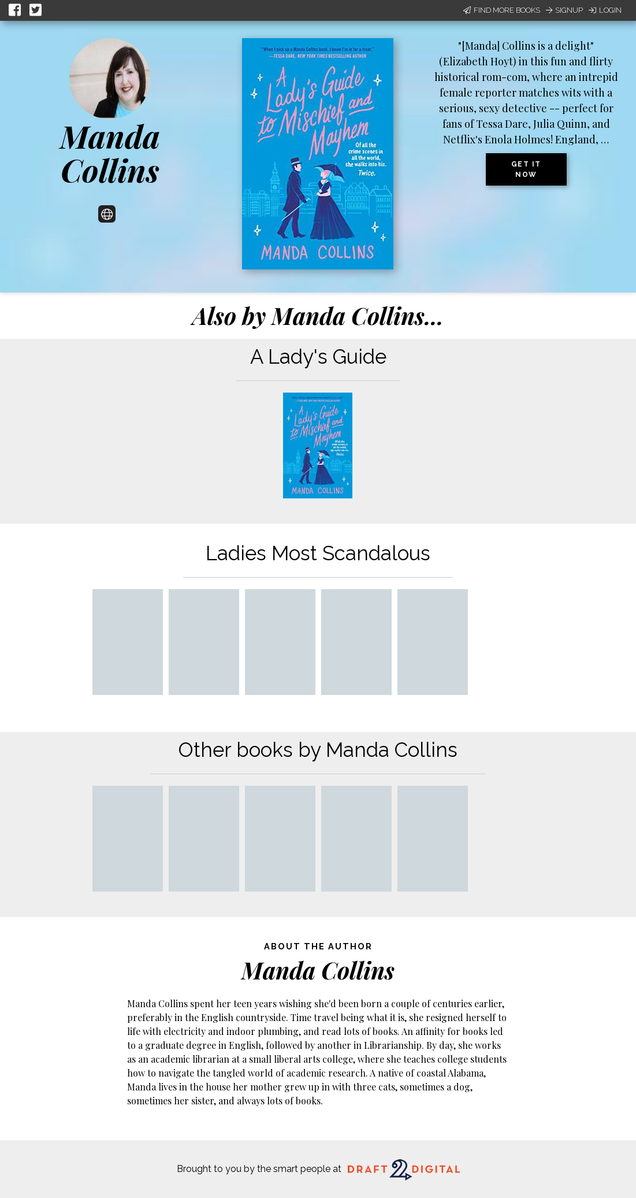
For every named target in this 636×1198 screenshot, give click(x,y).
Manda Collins (110, 153)
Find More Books (501, 10)
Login (605, 10)
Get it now (526, 169)
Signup (564, 10)
